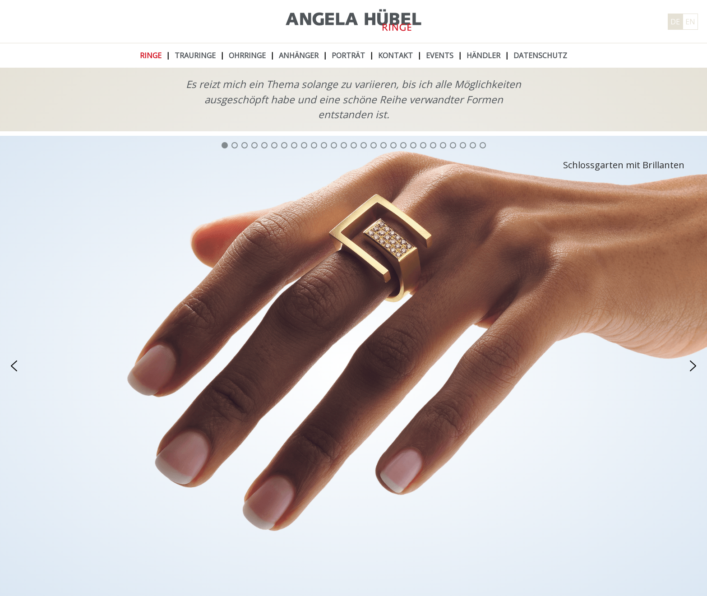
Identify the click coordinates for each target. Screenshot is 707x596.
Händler (483, 55)
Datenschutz (540, 55)
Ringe (151, 55)
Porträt (348, 55)
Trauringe (195, 55)
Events (439, 55)
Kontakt (395, 55)
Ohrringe (247, 55)
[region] (353, 366)
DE (675, 22)
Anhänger (299, 55)
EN (690, 22)
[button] (225, 145)
